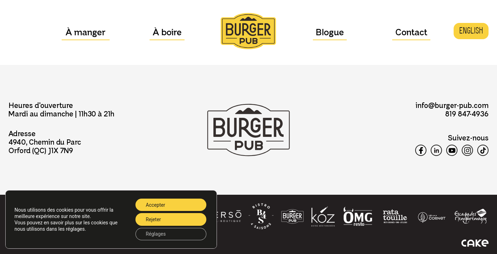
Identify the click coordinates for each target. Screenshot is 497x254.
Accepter (155, 204)
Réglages (155, 234)
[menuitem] (471, 31)
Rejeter (152, 219)
